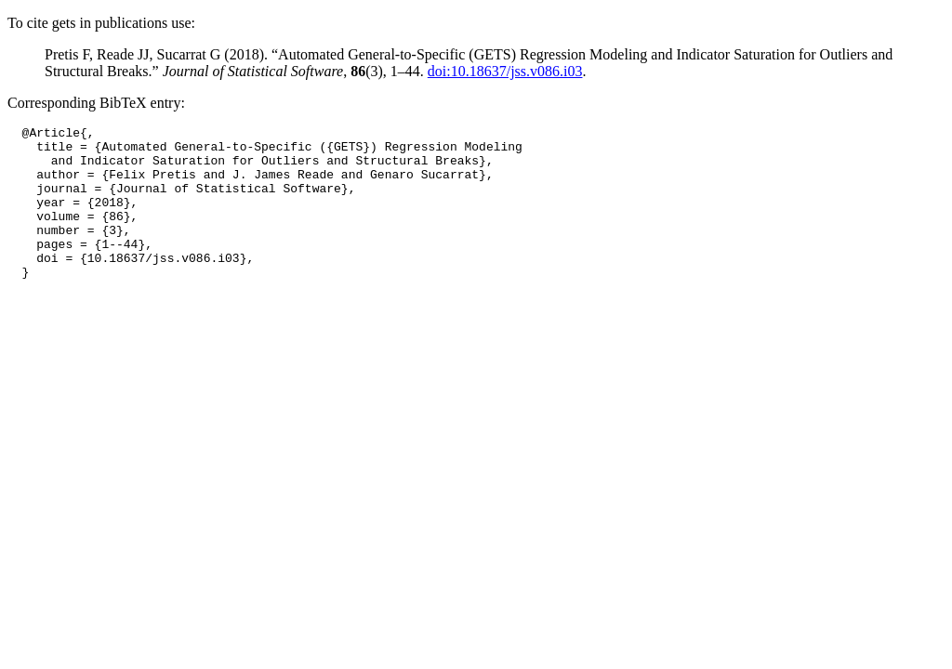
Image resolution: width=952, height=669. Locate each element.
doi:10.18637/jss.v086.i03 (505, 71)
